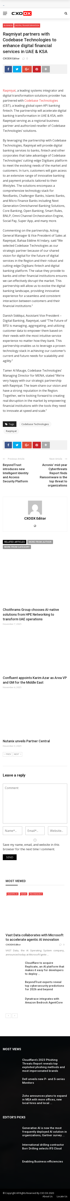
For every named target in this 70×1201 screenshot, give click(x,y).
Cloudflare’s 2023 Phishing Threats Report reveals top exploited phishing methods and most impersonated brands (43, 1065)
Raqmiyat (9, 90)
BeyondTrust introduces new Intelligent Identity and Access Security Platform (15, 473)
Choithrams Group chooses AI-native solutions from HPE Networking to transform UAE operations (31, 614)
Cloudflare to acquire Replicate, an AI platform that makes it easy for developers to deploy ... (44, 968)
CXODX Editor (11, 58)
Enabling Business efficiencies (42, 1161)
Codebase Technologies (41, 100)
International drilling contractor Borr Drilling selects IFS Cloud (43, 1146)
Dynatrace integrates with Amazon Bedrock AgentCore (44, 1000)
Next (17, 754)
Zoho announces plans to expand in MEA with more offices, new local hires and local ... (44, 1099)
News (23, 894)
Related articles (14, 542)
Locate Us (62, 1196)
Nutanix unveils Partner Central (26, 741)
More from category (16, 547)
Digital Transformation (27, 25)
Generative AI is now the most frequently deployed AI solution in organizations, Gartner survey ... (44, 1131)
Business (8, 25)
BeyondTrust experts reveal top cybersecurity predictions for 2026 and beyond (44, 985)
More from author (40, 542)
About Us (47, 1196)
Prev (7, 754)
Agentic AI (12, 894)
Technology (36, 894)
